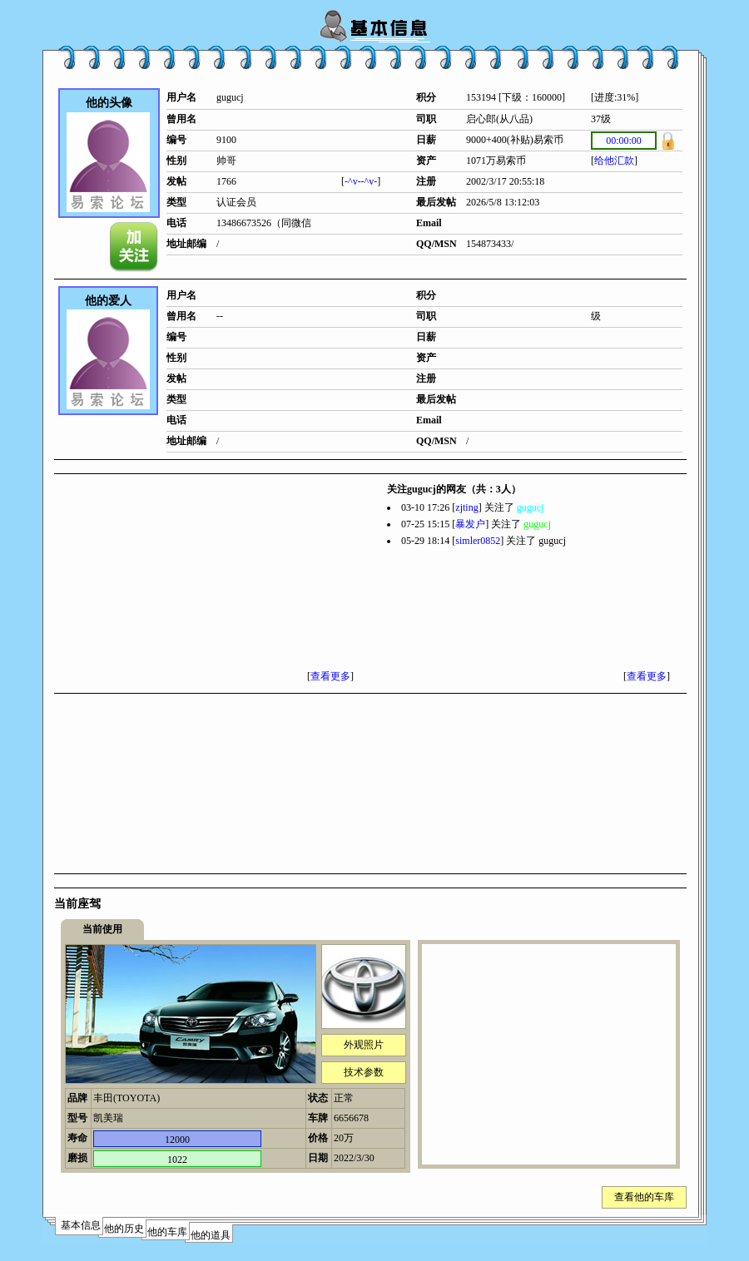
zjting (466, 507)
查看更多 (330, 676)
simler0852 (477, 540)
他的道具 (211, 1235)
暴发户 (470, 524)
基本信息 (81, 1225)
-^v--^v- (361, 181)
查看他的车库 (644, 1197)
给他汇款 (614, 160)
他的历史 (124, 1228)
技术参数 (364, 1072)
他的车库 (167, 1232)
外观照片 (364, 1045)
